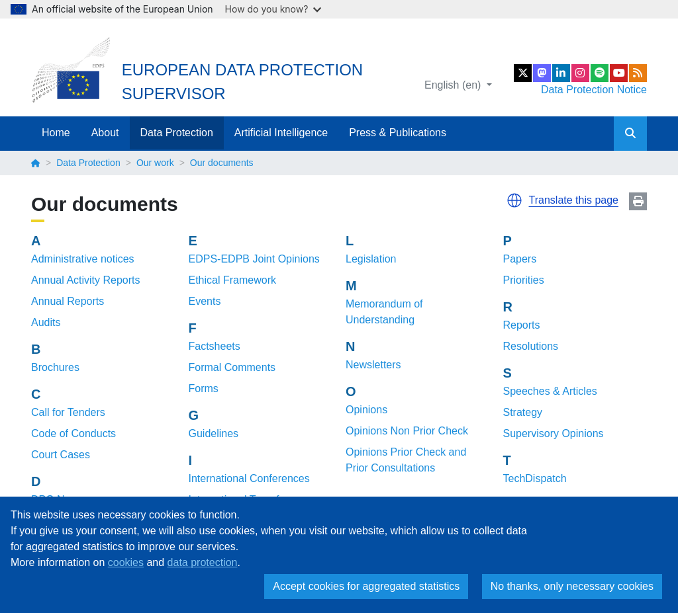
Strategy (523, 412)
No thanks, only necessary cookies (572, 586)
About (105, 132)
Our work (155, 162)
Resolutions (531, 346)
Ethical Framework (232, 280)
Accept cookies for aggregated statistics (366, 586)
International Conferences (249, 478)
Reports (521, 325)
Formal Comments (232, 367)
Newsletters (373, 364)
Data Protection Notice (594, 89)
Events (205, 301)
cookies (126, 562)
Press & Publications (397, 132)
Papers (520, 259)
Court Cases (60, 454)
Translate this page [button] (573, 200)
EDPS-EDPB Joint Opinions (254, 259)
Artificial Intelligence (281, 132)
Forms (203, 388)
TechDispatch (535, 478)
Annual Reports (67, 301)
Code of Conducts (73, 433)
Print (638, 201)
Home (56, 132)
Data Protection (176, 132)
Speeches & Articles (550, 391)
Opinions (366, 409)
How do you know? (273, 9)
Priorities (523, 280)
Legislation (371, 259)
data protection (203, 562)
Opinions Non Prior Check (407, 430)
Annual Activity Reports (85, 280)
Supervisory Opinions (553, 433)
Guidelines (214, 433)
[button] (514, 200)
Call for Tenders (68, 412)
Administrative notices (82, 259)
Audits (45, 322)
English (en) (454, 85)
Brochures (55, 367)
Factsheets (214, 346)
